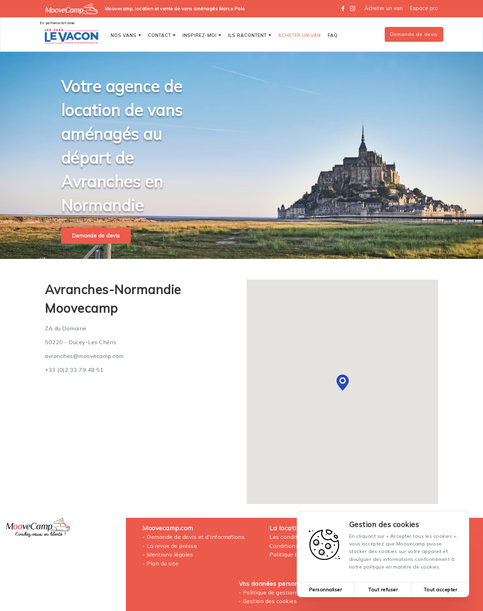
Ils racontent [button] (249, 35)
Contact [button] (162, 35)
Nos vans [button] (126, 35)
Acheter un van (383, 8)
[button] (342, 382)
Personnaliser (325, 589)
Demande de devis (414, 34)
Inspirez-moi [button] (202, 35)
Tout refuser (383, 589)
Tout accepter (440, 589)
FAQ (333, 35)
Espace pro (424, 8)
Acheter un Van (299, 35)
